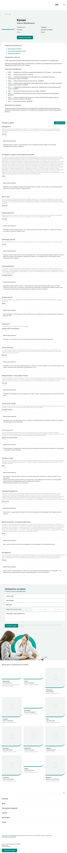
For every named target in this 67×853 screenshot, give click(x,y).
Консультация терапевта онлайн (17, 51)
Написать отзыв (59, 122)
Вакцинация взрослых (14, 53)
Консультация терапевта (14, 48)
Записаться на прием (25, 37)
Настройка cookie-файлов (9, 836)
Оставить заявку (11, 625)
